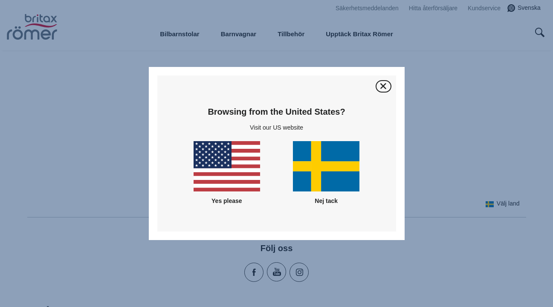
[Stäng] (383, 86)
